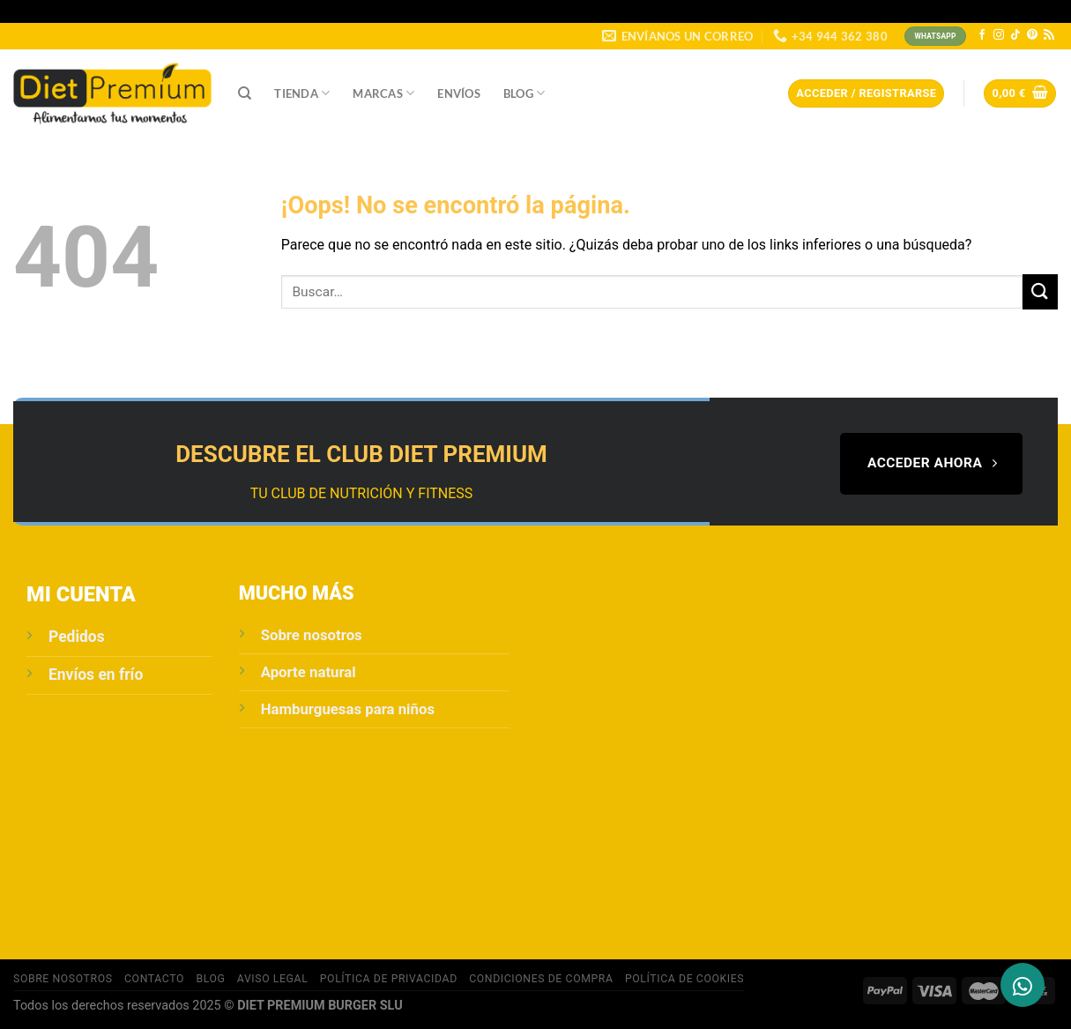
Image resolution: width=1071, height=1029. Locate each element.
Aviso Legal (272, 979)
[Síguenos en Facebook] (982, 35)
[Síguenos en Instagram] (998, 35)
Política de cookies (684, 979)
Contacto (154, 979)
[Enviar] (1040, 291)
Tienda (302, 93)
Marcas (383, 93)
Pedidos (76, 636)
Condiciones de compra (541, 979)
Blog (524, 93)
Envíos (458, 93)
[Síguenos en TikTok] (1015, 35)
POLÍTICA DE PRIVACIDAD (388, 979)
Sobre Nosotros (63, 979)
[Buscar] (244, 93)
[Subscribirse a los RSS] (1049, 35)
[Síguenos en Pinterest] (1032, 35)
